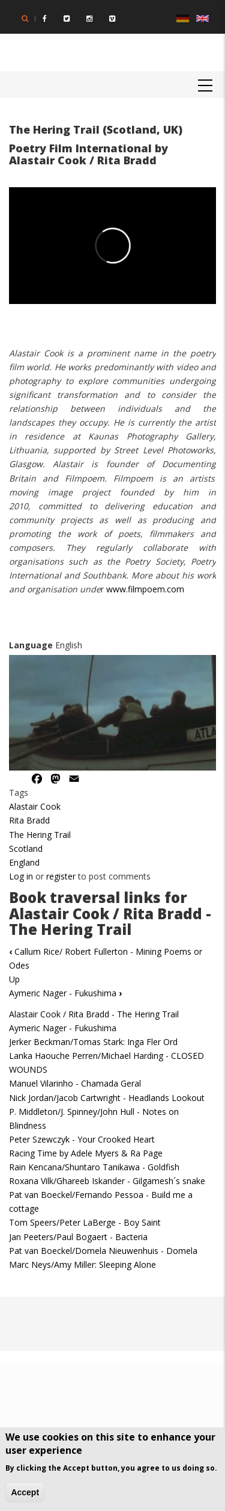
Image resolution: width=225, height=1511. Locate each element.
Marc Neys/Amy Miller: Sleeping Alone (82, 1264)
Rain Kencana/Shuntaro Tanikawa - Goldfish (94, 1167)
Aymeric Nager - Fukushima (65, 993)
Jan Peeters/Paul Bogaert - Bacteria (78, 1237)
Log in (21, 876)
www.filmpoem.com (145, 589)
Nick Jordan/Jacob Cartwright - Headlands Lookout (107, 1097)
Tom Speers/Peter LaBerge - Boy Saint (85, 1222)
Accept (25, 1492)
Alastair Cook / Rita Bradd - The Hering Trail (94, 1014)
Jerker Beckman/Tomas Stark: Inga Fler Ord (93, 1041)
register (61, 876)
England (24, 862)
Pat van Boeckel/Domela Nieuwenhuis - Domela (103, 1250)
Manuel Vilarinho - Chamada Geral (75, 1083)
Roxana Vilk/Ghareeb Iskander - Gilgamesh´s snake (107, 1181)
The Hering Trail (40, 834)
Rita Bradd (29, 820)
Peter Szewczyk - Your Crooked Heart (82, 1139)
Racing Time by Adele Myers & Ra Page (86, 1153)
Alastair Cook (35, 806)
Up (14, 979)
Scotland (26, 848)
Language (31, 645)
